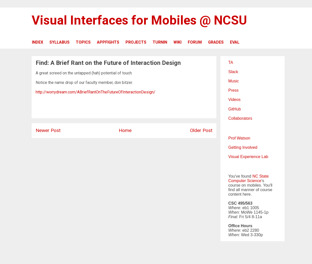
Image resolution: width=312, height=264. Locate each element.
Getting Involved (243, 147)
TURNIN (160, 42)
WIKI (177, 42)
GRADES (216, 42)
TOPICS (83, 42)
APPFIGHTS (108, 42)
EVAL (234, 42)
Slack (233, 72)
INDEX (37, 42)
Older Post (201, 130)
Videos (234, 99)
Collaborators (240, 118)
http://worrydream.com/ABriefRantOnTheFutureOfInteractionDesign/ (95, 92)
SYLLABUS (59, 42)
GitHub (234, 109)
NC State (260, 176)
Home (125, 130)
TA (230, 62)
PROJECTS (136, 42)
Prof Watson (239, 138)
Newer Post (48, 130)
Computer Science (245, 181)
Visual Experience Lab (248, 157)
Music (233, 81)
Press (233, 90)
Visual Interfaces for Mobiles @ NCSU (139, 20)
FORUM (195, 42)
